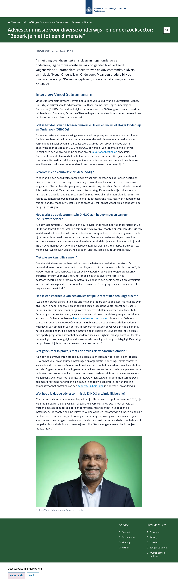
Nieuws (88, 22)
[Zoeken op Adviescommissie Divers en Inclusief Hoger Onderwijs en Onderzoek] (167, 30)
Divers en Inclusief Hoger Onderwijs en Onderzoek (38, 22)
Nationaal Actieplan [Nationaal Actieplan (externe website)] (104, 152)
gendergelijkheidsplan (91, 386)
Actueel (76, 22)
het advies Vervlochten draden (90, 318)
